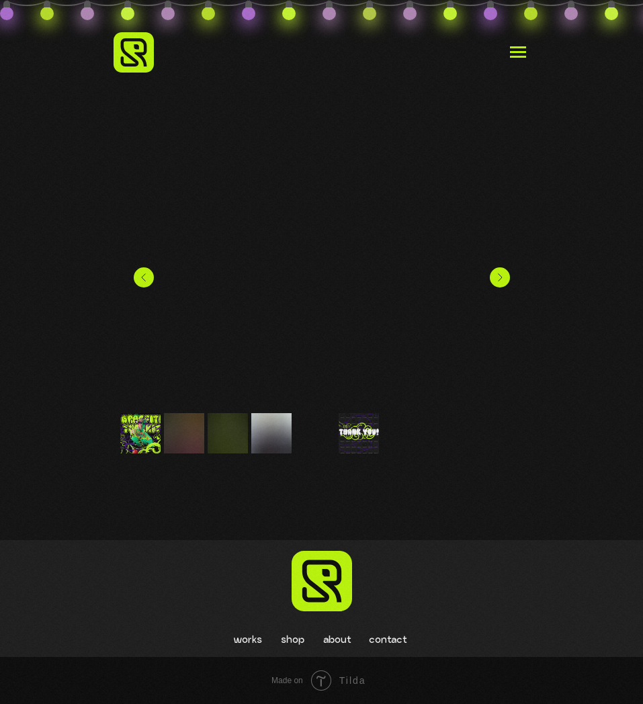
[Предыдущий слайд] (144, 277)
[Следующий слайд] (500, 277)
